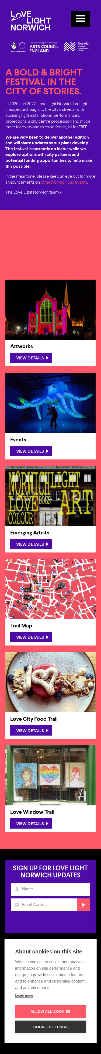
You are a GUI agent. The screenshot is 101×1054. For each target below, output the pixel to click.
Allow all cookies (50, 1012)
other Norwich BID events (64, 182)
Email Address (17, 906)
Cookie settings (50, 1027)
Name (17, 891)
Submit (83, 906)
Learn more (24, 995)
